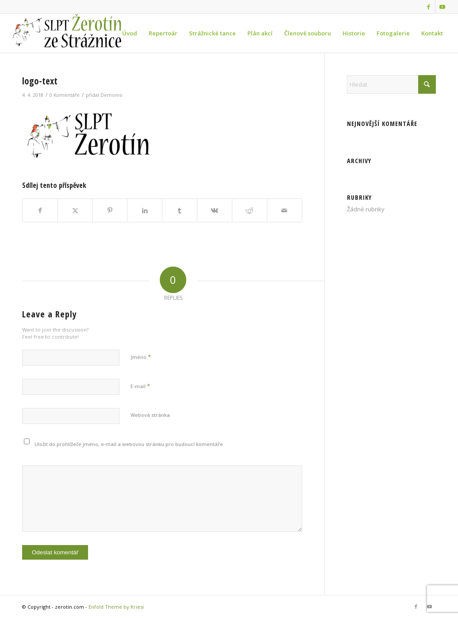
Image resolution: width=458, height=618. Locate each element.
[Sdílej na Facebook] (40, 210)
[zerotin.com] (75, 33)
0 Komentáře (65, 95)
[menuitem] (129, 33)
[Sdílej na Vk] (214, 210)
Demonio (111, 95)
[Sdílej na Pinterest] (110, 210)
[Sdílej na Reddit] (249, 210)
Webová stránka (150, 415)
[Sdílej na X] (75, 210)
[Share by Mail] (284, 210)
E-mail (140, 386)
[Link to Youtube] (442, 6)
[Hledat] (391, 84)
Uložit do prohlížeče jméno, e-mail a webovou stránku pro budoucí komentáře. (129, 444)
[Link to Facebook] (428, 6)
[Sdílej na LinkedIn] (144, 210)
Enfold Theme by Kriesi (116, 606)
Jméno (141, 357)
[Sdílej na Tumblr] (179, 210)
